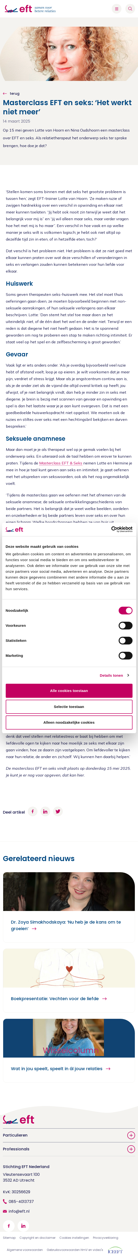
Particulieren (69, 1135)
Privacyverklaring (105, 1238)
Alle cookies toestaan (69, 691)
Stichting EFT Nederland (26, 1167)
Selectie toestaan (69, 707)
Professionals (69, 1149)
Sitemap (9, 1238)
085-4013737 (21, 1201)
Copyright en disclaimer (37, 1238)
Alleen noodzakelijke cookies (68, 722)
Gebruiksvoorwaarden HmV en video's (75, 1250)
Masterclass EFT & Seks (60, 463)
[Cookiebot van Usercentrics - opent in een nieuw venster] (111, 529)
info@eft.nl (19, 1211)
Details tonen (111, 675)
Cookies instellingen (74, 1238)
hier (80, 775)
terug (14, 93)
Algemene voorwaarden (25, 1250)
